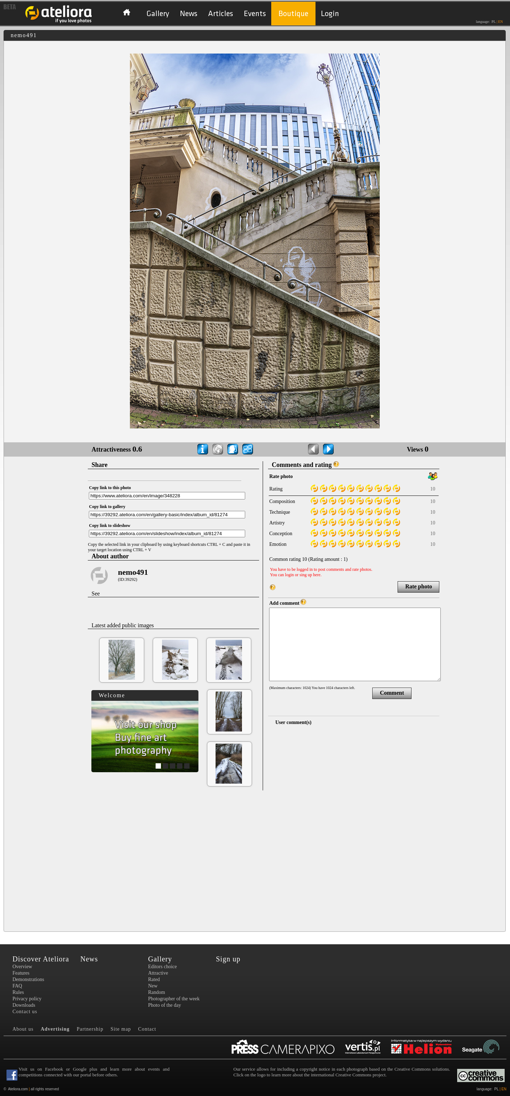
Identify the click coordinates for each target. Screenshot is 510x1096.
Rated (154, 979)
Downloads (23, 1005)
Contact (147, 1029)
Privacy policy (26, 998)
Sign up (228, 959)
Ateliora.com (18, 1089)
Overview (22, 966)
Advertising (55, 1029)
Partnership (90, 1029)
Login (330, 14)
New (152, 986)
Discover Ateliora (40, 959)
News (188, 14)
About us (23, 1029)
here (316, 574)
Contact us (24, 1011)
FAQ (17, 986)
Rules (18, 992)
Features (20, 973)
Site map (121, 1029)
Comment (392, 693)
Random (156, 992)
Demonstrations (28, 979)
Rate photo (418, 586)
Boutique (293, 14)
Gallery (157, 14)
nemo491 (133, 572)
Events (255, 14)
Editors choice (162, 966)
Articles (220, 14)
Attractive (158, 973)
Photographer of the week (174, 998)
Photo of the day (164, 1005)
